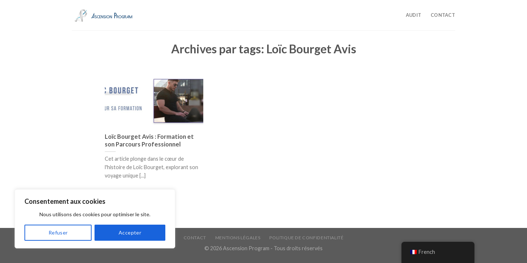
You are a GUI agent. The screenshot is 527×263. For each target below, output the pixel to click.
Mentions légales (238, 237)
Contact (443, 15)
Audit (413, 15)
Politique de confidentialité (306, 237)
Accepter (130, 232)
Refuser (58, 232)
